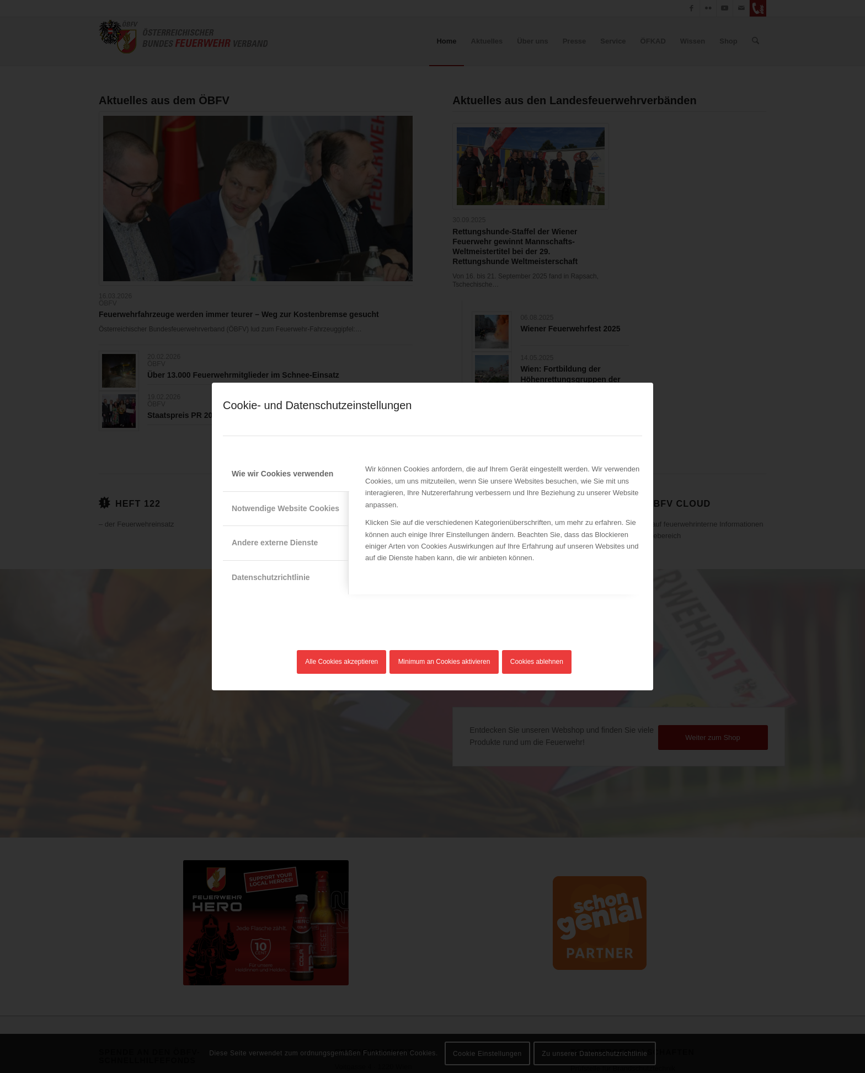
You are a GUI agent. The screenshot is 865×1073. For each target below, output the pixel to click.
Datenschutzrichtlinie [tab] (271, 577)
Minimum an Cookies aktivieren (444, 662)
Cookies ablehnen (536, 662)
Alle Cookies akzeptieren (341, 662)
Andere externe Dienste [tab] (275, 542)
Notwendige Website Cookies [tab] (285, 508)
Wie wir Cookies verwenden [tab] (282, 473)
